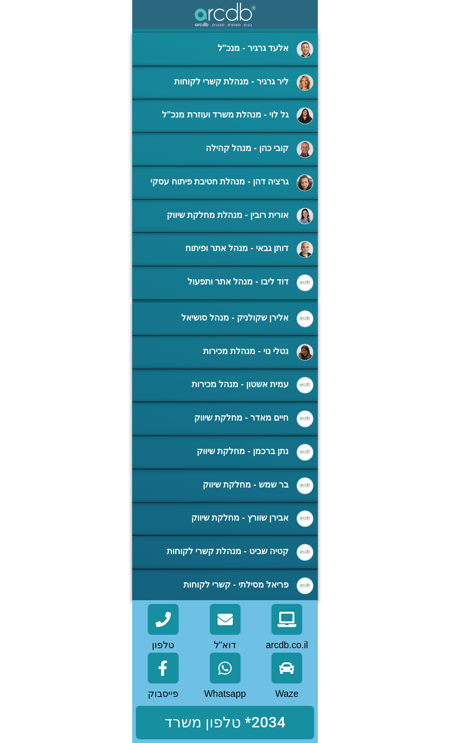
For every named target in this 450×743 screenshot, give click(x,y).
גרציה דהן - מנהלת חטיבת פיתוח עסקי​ (219, 182)
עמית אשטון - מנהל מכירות (240, 400)
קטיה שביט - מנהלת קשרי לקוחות (228, 567)
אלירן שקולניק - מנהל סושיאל (234, 333)
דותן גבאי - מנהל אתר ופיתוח (237, 249)
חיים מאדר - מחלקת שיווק (241, 433)
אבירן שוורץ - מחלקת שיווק (239, 533)
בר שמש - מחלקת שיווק (245, 500)
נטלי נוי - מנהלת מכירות (245, 367)
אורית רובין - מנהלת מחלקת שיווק (228, 216)
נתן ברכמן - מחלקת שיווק (242, 467)
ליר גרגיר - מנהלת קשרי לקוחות (231, 82)
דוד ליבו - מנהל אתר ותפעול (238, 282)
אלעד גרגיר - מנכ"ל (253, 49)
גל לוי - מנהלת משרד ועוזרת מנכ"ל (225, 115)
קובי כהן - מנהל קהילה (247, 149)
